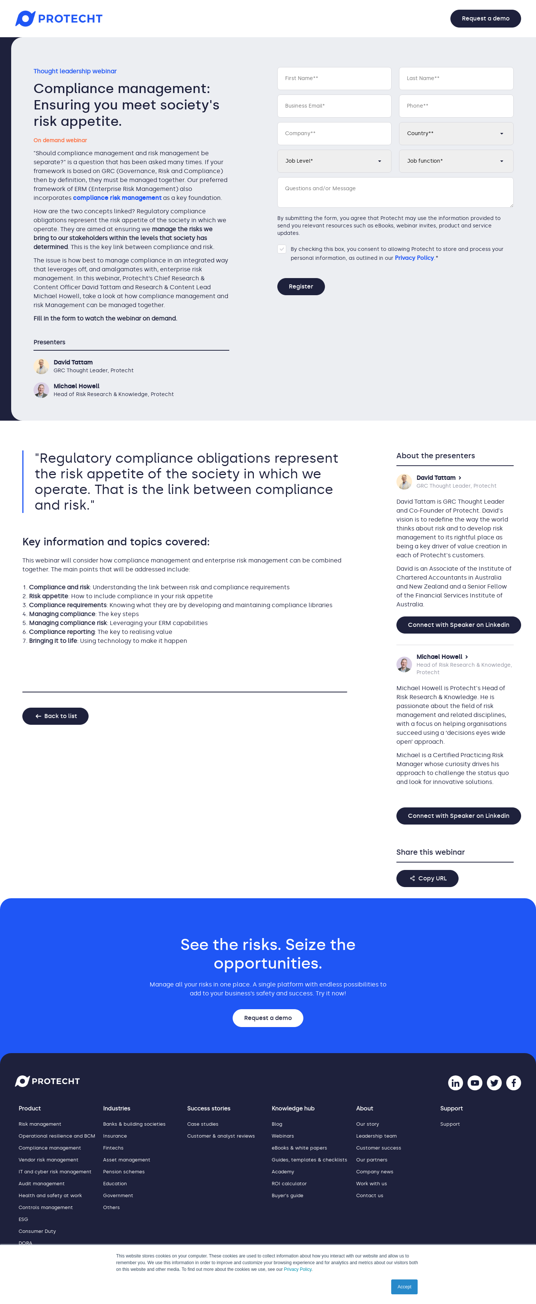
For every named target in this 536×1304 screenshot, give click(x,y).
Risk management (40, 1124)
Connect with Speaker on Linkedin (459, 624)
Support (450, 1124)
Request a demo (486, 18)
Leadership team (376, 1136)
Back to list (60, 716)
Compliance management (50, 1148)
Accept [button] (404, 1286)
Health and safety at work (50, 1195)
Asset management (126, 1160)
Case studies (202, 1124)
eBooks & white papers (299, 1148)
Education (115, 1183)
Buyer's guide (287, 1195)
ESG (23, 1219)
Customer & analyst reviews (221, 1136)
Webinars (283, 1136)
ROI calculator (289, 1183)
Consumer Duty (37, 1231)
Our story (367, 1124)
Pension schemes (124, 1171)
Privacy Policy (298, 1269)
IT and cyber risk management (55, 1171)
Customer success (378, 1148)
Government (118, 1195)
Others (111, 1207)
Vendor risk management (49, 1160)
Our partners (371, 1160)
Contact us (369, 1195)
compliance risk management (117, 197)
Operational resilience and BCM (57, 1136)
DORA (25, 1243)
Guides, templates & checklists (309, 1160)
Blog (277, 1124)
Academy (283, 1171)
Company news (374, 1171)
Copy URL (432, 878)
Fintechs (113, 1148)
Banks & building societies (134, 1124)
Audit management (42, 1183)
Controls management (46, 1207)
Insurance (115, 1136)
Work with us (371, 1183)
